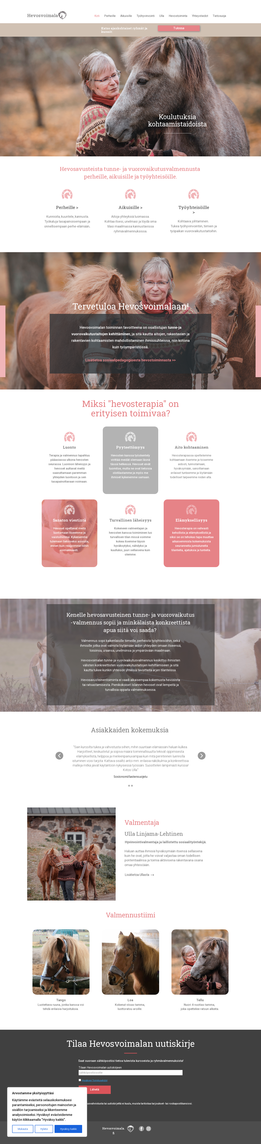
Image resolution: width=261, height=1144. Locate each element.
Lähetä (94, 1089)
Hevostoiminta (178, 16)
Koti (97, 16)
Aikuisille (126, 16)
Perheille (110, 16)
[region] (47, 1112)
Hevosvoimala (42, 15)
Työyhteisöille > (193, 209)
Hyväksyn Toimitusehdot (94, 1080)
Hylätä (44, 1129)
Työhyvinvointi (146, 16)
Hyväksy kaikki (68, 1129)
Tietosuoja (219, 16)
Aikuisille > (130, 207)
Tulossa (178, 28)
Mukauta (23, 1129)
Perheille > (67, 207)
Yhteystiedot (200, 16)
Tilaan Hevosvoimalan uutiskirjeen (100, 1067)
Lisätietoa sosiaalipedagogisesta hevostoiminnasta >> (130, 360)
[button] (59, 756)
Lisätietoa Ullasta (139, 875)
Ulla (161, 16)
